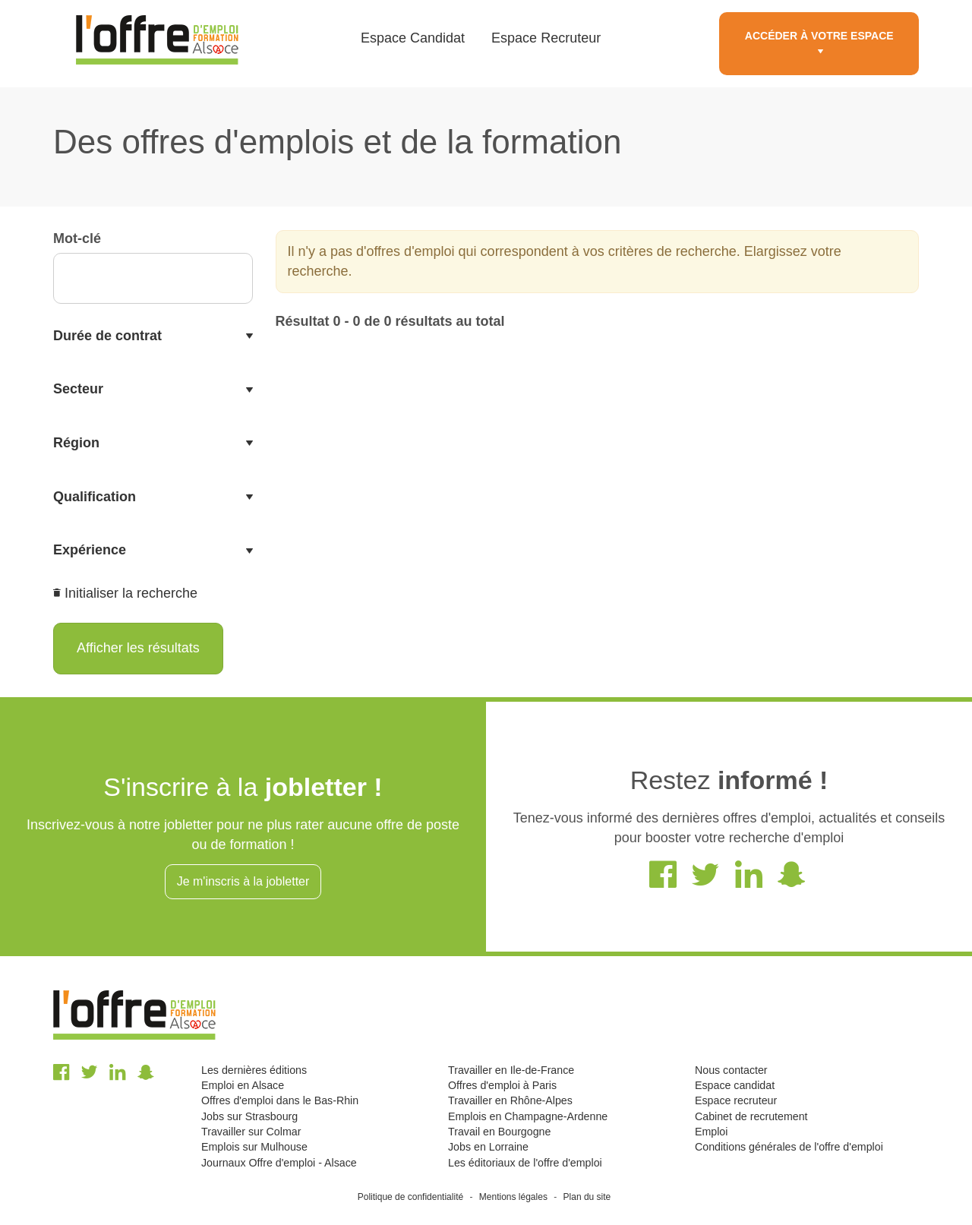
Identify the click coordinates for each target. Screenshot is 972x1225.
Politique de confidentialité (410, 1197)
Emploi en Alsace (242, 1085)
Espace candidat (735, 1085)
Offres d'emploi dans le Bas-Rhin (279, 1100)
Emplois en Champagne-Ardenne (528, 1116)
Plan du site (587, 1197)
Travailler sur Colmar (251, 1132)
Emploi (711, 1132)
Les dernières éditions (254, 1070)
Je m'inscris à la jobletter (243, 881)
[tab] (153, 336)
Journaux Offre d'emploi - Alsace (279, 1163)
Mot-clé (77, 238)
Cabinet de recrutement (751, 1116)
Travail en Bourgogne (499, 1132)
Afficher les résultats (138, 647)
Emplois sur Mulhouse (254, 1147)
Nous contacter (731, 1070)
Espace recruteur (736, 1100)
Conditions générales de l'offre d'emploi (789, 1147)
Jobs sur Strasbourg (249, 1116)
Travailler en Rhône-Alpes (510, 1100)
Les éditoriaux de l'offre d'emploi (525, 1163)
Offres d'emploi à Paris (502, 1085)
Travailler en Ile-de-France (511, 1070)
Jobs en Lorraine (488, 1147)
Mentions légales (513, 1197)
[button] (153, 336)
